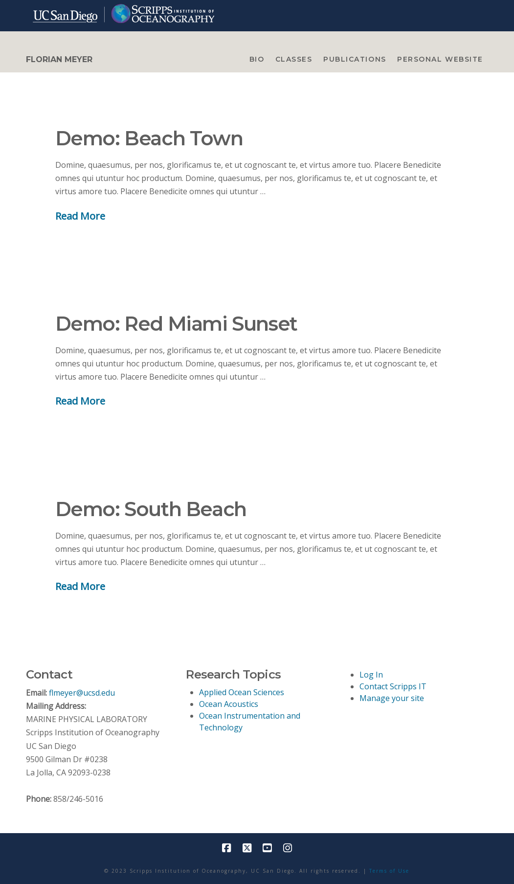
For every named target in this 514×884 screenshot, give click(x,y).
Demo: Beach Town (149, 138)
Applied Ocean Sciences (241, 692)
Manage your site (391, 698)
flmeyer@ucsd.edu (82, 692)
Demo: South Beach (150, 509)
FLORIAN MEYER (59, 60)
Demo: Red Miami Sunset (176, 324)
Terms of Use (389, 870)
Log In (371, 674)
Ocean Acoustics (228, 704)
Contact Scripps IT (392, 686)
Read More (80, 216)
